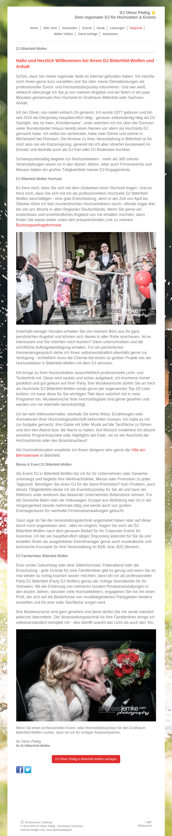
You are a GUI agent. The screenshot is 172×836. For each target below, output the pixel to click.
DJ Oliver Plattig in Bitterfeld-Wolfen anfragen (86, 759)
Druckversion (31, 822)
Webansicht (144, 825)
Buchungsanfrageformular (38, 225)
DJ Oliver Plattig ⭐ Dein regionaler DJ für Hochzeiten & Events (115, 14)
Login (148, 822)
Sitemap (47, 822)
